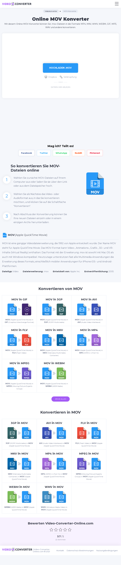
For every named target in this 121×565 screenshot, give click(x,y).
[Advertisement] (60, 46)
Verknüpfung (68, 77)
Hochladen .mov (60, 67)
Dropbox (50, 77)
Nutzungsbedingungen (108, 561)
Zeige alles (60, 403)
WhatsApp (61, 153)
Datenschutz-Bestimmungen (81, 561)
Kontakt (62, 561)
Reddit (78, 153)
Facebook (26, 153)
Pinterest (95, 153)
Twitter (44, 153)
